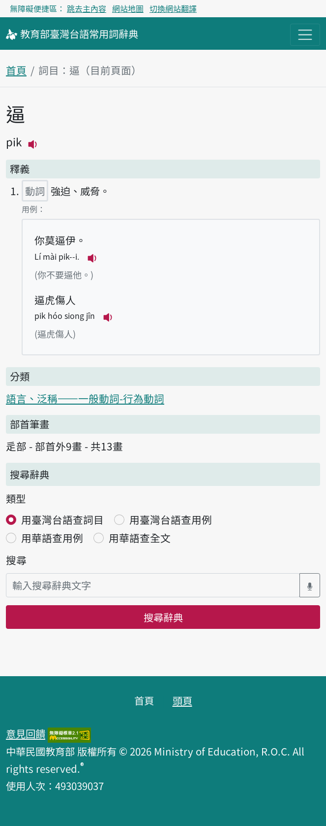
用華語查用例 (52, 537)
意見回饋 (25, 733)
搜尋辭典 (163, 617)
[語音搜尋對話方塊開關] (309, 585)
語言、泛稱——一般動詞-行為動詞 (85, 398)
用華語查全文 (140, 537)
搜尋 (16, 559)
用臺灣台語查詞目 (62, 519)
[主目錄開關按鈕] (305, 35)
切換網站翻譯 (173, 8)
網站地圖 (128, 8)
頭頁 (182, 700)
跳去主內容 (86, 8)
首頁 (16, 70)
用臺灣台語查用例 (170, 519)
